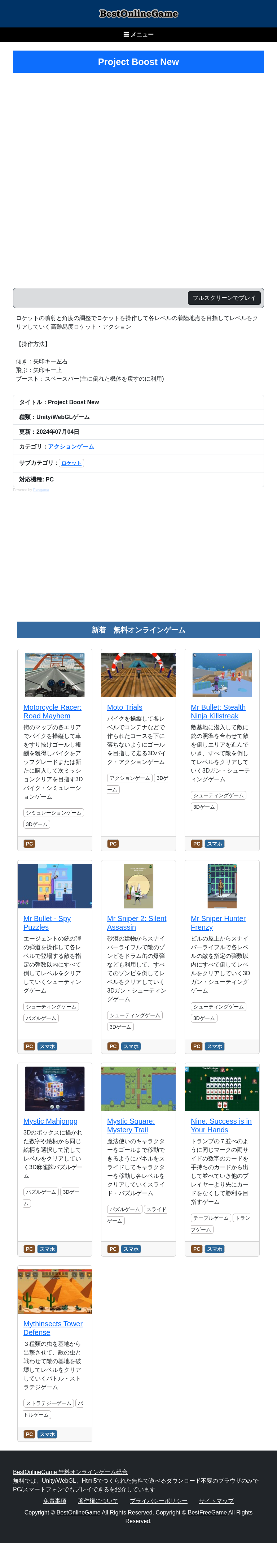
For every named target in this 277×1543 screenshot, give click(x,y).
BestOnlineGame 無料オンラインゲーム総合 (70, 1472)
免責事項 (54, 1501)
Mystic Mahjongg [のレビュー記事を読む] (50, 1121)
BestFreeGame (207, 1512)
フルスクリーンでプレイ (224, 298)
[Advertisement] (138, 560)
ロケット (71, 463)
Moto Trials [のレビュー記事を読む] (124, 707)
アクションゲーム (71, 447)
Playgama (41, 490)
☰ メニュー (138, 34)
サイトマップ (216, 1501)
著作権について (98, 1501)
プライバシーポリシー (159, 1501)
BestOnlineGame (79, 1512)
